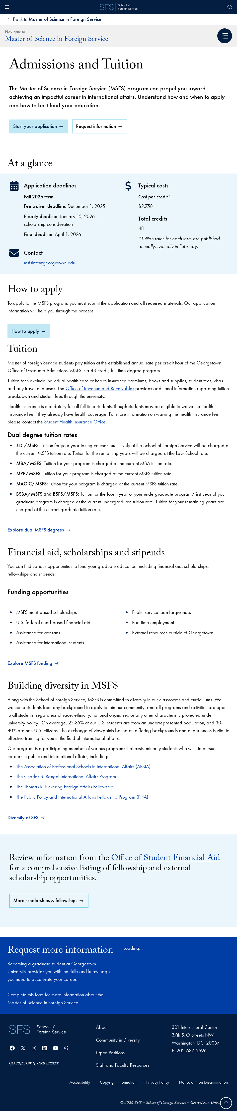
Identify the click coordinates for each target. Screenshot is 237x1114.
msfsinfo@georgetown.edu (49, 265)
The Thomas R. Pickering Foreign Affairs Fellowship (64, 789)
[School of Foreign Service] (37, 1032)
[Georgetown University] (34, 1066)
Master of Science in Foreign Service (56, 39)
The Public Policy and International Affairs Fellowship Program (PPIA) (82, 799)
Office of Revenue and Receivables (100, 391)
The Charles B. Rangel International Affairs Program (66, 779)
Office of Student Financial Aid (165, 861)
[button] (224, 35)
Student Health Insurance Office (75, 424)
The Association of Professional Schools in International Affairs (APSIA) (83, 769)
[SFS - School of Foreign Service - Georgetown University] (118, 7)
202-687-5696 (191, 1053)
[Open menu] (7, 7)
